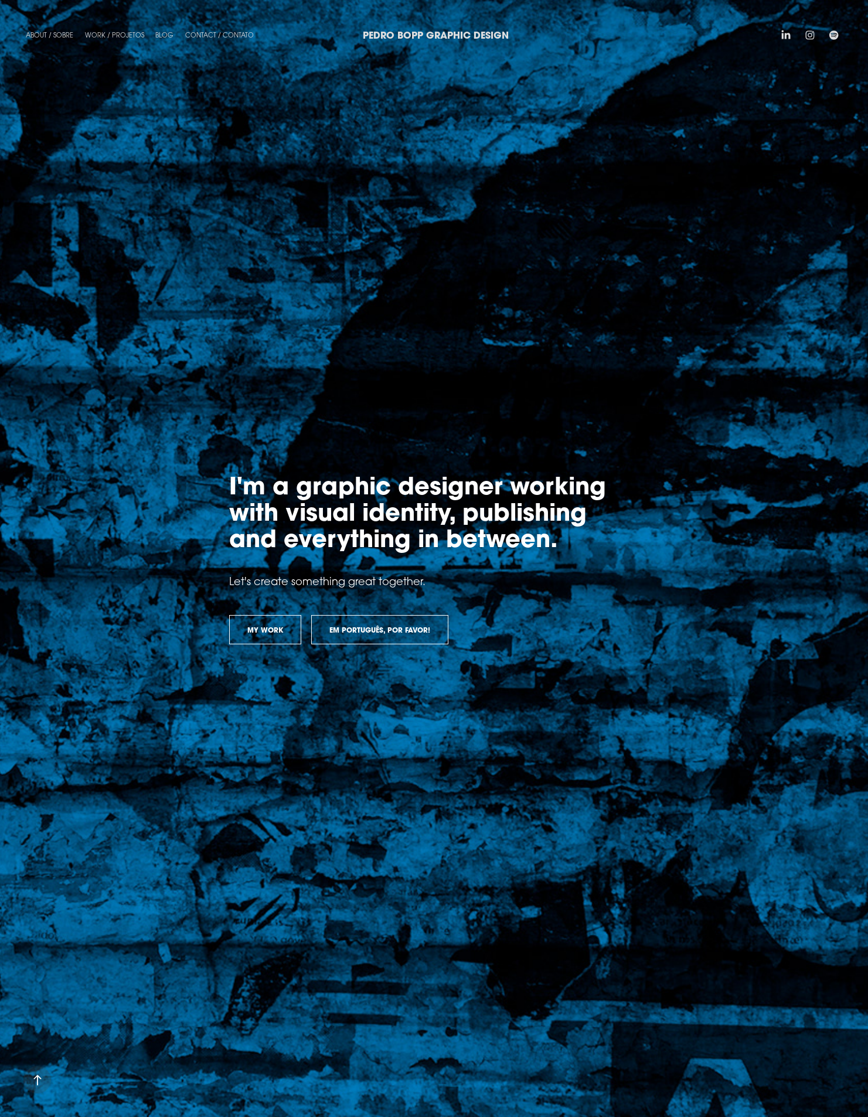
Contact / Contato (219, 35)
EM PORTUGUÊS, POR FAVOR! (379, 630)
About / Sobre (49, 35)
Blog (164, 35)
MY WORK (265, 630)
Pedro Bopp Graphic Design (436, 35)
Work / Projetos (114, 35)
